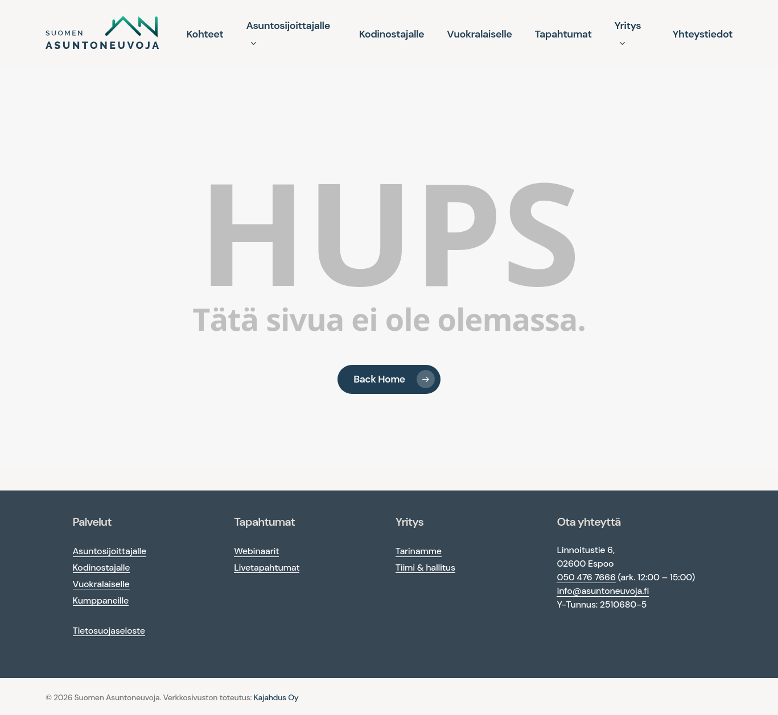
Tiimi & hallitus (425, 567)
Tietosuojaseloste (109, 631)
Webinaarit (256, 551)
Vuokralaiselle (101, 584)
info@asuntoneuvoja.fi (603, 591)
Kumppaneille (101, 600)
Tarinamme (419, 551)
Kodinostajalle (101, 567)
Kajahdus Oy (276, 697)
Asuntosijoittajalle (109, 551)
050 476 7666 (586, 577)
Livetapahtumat (266, 567)
